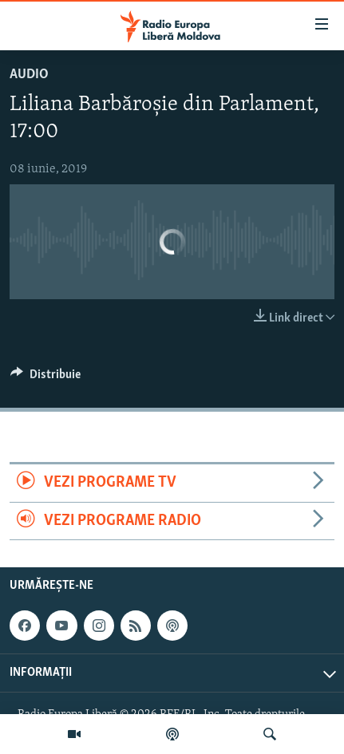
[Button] (45, 378)
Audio (29, 74)
